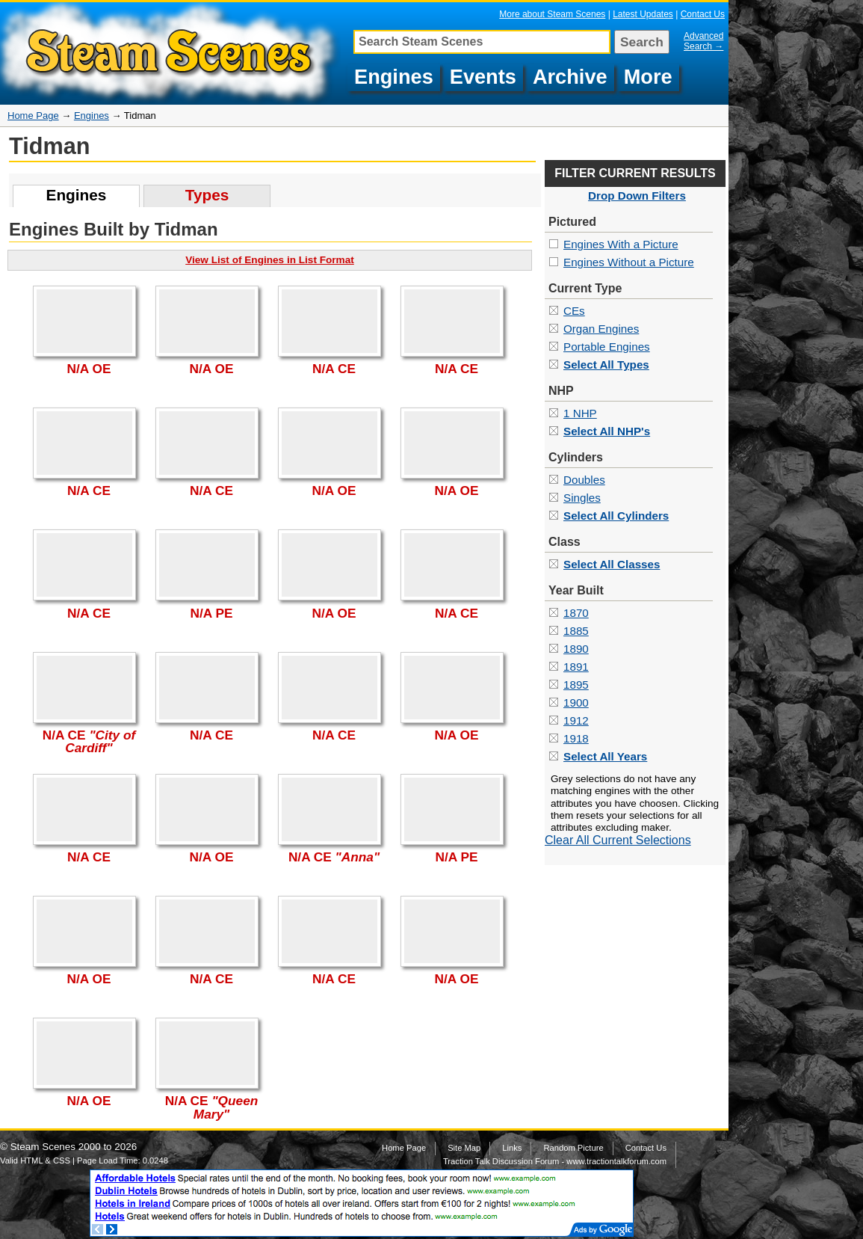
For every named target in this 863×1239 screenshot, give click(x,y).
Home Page (33, 115)
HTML (31, 1160)
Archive (570, 76)
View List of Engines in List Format (269, 259)
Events (483, 76)
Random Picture (573, 1147)
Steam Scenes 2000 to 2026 (73, 1146)
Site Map (464, 1147)
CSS (61, 1160)
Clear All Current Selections (618, 840)
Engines (393, 76)
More (648, 76)
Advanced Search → (703, 41)
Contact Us (703, 14)
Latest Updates (643, 14)
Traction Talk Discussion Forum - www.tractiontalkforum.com (554, 1161)
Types (207, 194)
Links (512, 1147)
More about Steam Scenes (552, 14)
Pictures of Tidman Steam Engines (172, 53)
